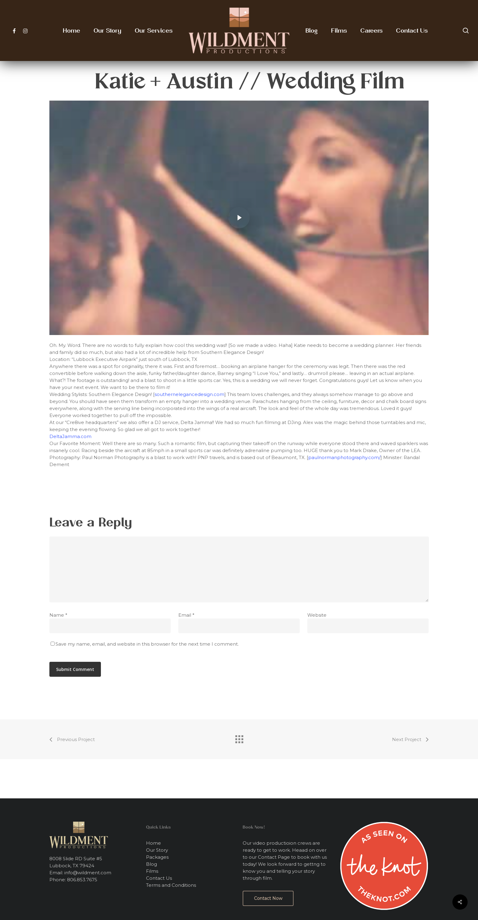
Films (152, 871)
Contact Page (274, 857)
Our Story (157, 850)
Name (58, 615)
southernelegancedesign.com (189, 394)
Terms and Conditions (171, 885)
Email (186, 615)
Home (153, 843)
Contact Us (159, 878)
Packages (157, 857)
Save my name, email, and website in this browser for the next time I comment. (147, 644)
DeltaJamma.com (70, 436)
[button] (268, 898)
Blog (151, 864)
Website (316, 615)
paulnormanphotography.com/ (344, 457)
